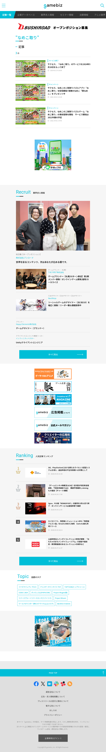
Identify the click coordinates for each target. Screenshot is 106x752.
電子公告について (53, 705)
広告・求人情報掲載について (53, 696)
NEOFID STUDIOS (63, 604)
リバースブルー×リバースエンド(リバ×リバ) (35, 598)
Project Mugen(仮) (61, 592)
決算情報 (83, 14)
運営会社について (53, 692)
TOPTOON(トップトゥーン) (74, 587)
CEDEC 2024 (23, 592)
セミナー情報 (66, 14)
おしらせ (53, 710)
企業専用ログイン (53, 738)
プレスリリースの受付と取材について (53, 701)
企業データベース (26, 14)
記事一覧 (6, 14)
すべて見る (53, 354)
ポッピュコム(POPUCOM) (40, 592)
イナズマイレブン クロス (27, 587)
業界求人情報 (47, 14)
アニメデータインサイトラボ (50, 587)
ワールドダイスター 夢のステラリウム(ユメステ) (36, 604)
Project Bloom (60, 598)
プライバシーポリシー (53, 715)
